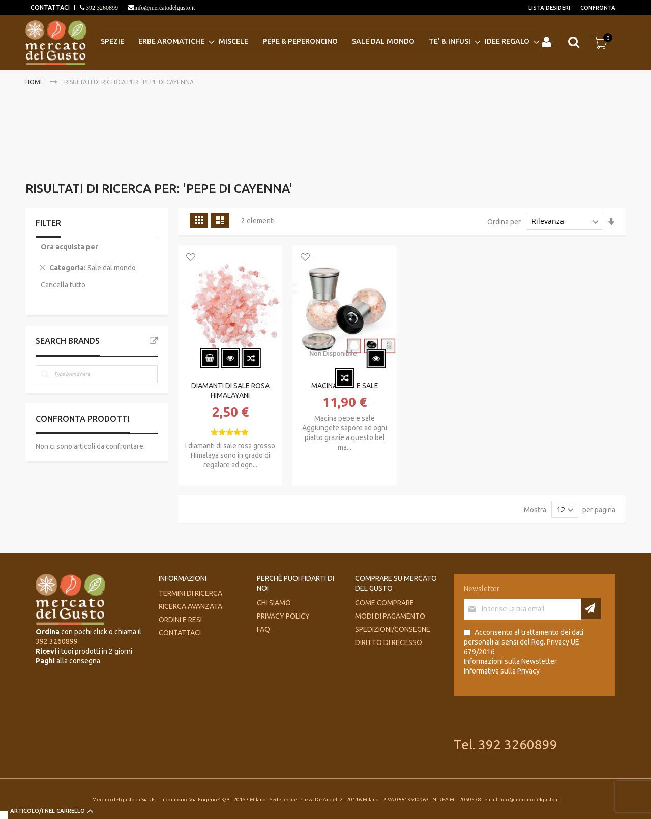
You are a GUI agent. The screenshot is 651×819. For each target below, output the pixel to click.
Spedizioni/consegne (392, 629)
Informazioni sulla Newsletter (510, 661)
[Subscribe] (591, 608)
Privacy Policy (283, 616)
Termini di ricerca (190, 593)
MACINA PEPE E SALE (344, 386)
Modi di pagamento (390, 616)
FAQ (263, 629)
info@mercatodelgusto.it (164, 8)
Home (35, 82)
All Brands (154, 341)
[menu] (318, 41)
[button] (191, 258)
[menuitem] (115, 41)
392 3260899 (101, 8)
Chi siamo (274, 603)
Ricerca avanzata (190, 606)
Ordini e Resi (180, 620)
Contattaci (180, 633)
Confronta (597, 8)
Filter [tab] (48, 222)
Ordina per (504, 221)
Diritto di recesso (388, 642)
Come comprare (384, 603)
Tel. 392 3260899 (505, 744)
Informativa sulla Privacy (502, 671)
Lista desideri (549, 8)
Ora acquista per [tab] (69, 247)
